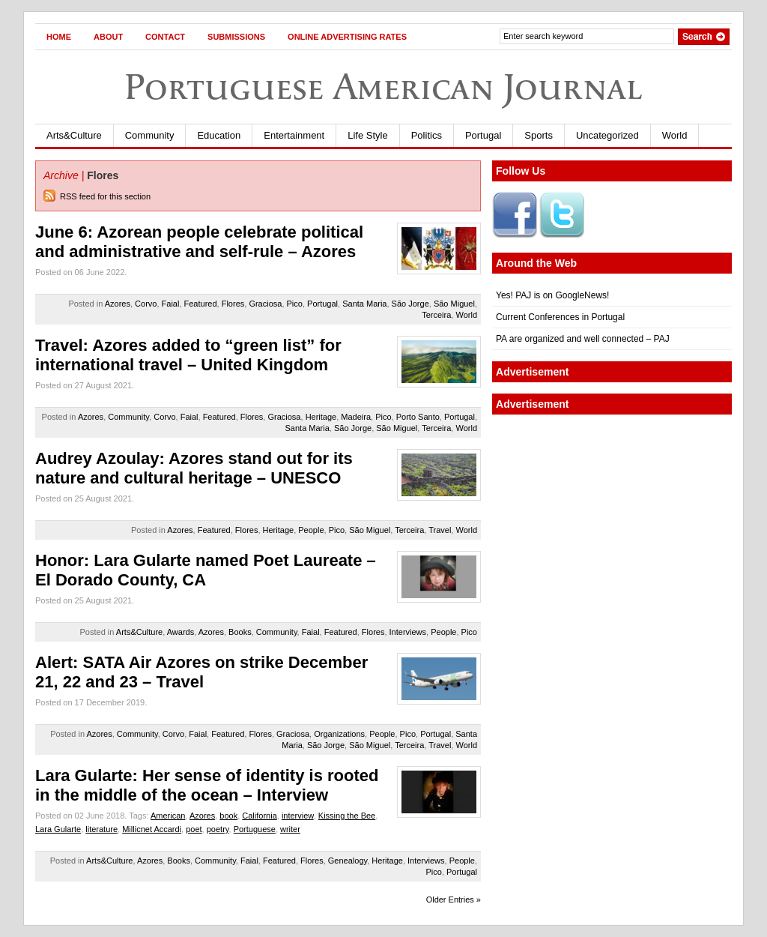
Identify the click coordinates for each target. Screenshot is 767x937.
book (228, 815)
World (675, 135)
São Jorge (410, 303)
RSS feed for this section (105, 196)
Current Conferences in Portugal (560, 317)
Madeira (356, 416)
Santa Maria (364, 303)
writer (290, 829)
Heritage (321, 416)
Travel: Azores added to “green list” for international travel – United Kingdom (188, 355)
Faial (171, 303)
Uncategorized (607, 135)
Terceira (436, 314)
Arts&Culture (74, 135)
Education (218, 135)
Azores (117, 303)
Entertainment (294, 135)
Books (240, 631)
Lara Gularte (58, 829)
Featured (200, 303)
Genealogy (347, 860)
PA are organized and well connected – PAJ (583, 339)
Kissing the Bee (346, 815)
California (259, 815)
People (311, 529)
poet (193, 829)
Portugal (483, 135)
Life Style (367, 135)
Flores (233, 303)
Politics (426, 135)
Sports (538, 135)
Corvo (146, 303)
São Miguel (454, 303)
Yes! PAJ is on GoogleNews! (552, 295)
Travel (439, 529)
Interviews (408, 631)
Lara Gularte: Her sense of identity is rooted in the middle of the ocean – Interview (206, 785)
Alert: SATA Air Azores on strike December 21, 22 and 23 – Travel (201, 672)
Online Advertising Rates (347, 36)
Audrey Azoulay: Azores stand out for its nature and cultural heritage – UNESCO (194, 468)
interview (298, 815)
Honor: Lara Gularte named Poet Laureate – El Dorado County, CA (205, 570)
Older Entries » (453, 899)
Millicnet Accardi (151, 829)
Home (58, 36)
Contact (165, 36)
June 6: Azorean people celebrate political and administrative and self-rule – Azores (199, 242)
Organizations (339, 733)
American (168, 815)
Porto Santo (418, 416)
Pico (295, 303)
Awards (180, 631)
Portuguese (255, 829)
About (108, 36)
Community (150, 135)
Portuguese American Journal (383, 86)
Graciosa (265, 303)
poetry (218, 829)
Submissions (236, 36)
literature (101, 829)
